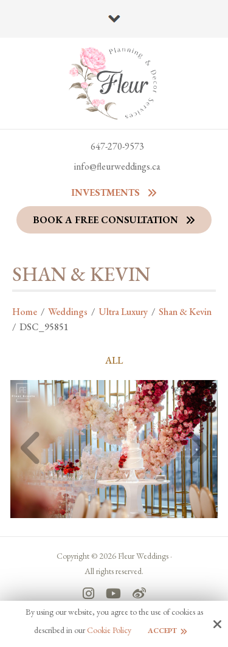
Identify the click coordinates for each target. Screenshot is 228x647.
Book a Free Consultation (105, 219)
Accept (162, 630)
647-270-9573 (117, 146)
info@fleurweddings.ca (117, 166)
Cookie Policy (109, 630)
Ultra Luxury (123, 311)
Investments (105, 192)
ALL (114, 360)
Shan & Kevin (185, 311)
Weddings (68, 311)
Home (24, 311)
